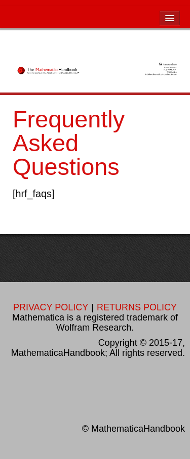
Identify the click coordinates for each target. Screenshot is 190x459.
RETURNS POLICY (137, 307)
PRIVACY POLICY (50, 307)
